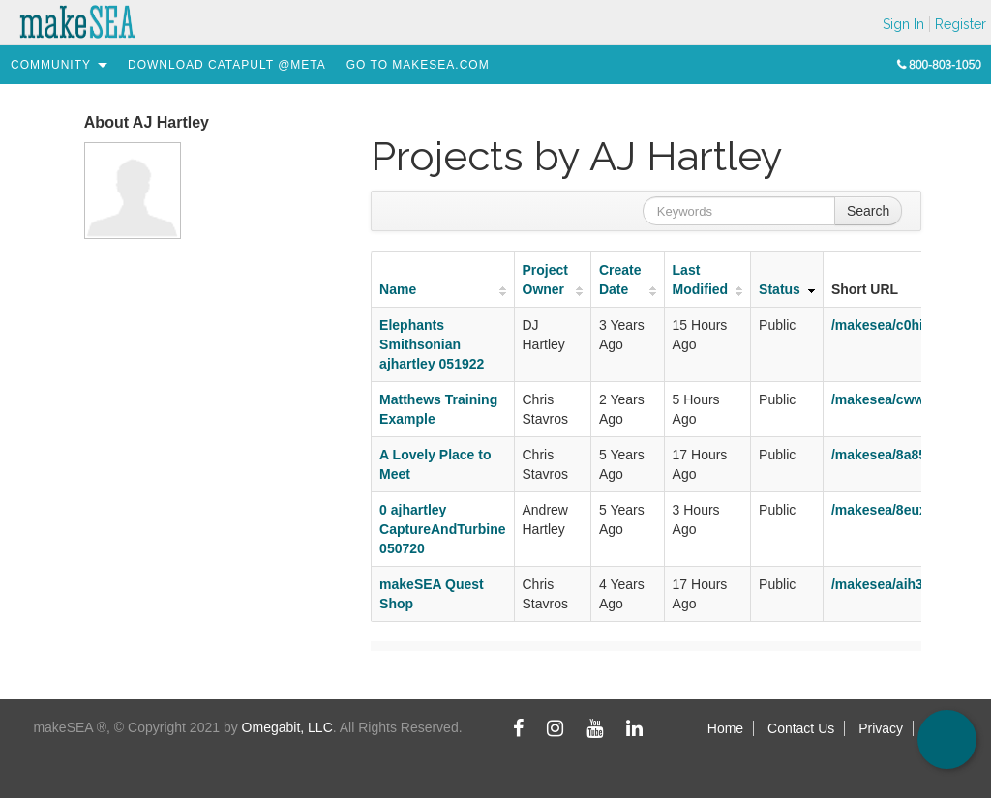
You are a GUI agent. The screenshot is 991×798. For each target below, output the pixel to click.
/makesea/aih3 (877, 584)
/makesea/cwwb (882, 399)
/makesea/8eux (879, 509)
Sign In (903, 24)
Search (868, 211)
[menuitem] (51, 65)
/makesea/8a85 (878, 454)
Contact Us (800, 728)
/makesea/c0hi (877, 325)
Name (397, 289)
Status (779, 289)
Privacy (880, 728)
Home (725, 728)
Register (960, 24)
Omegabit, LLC (287, 727)
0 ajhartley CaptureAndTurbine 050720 (442, 529)
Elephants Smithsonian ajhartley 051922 (431, 344)
